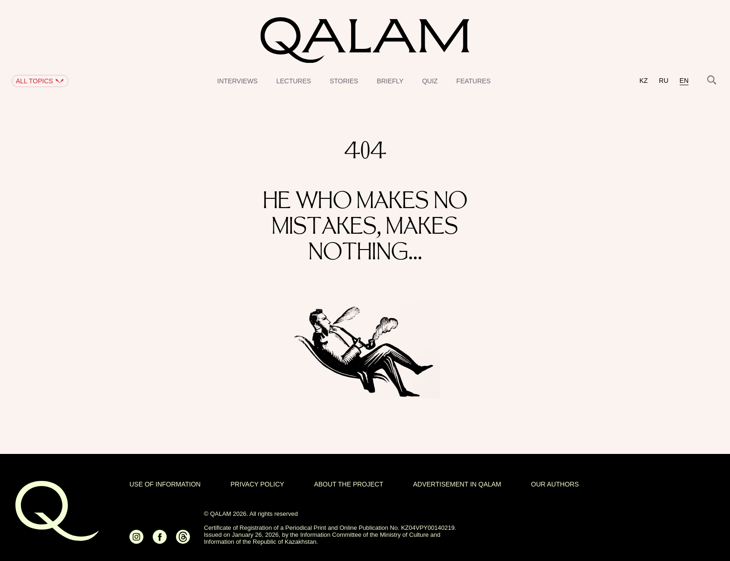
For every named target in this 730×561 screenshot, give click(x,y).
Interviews (237, 81)
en (684, 80)
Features (473, 81)
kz (643, 80)
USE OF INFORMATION (165, 484)
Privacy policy (257, 484)
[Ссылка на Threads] (183, 541)
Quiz (430, 81)
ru (663, 80)
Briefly (390, 81)
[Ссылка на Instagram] (136, 541)
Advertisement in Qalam (457, 484)
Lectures (293, 81)
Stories (344, 81)
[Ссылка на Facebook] (160, 541)
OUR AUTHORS (555, 484)
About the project (348, 484)
